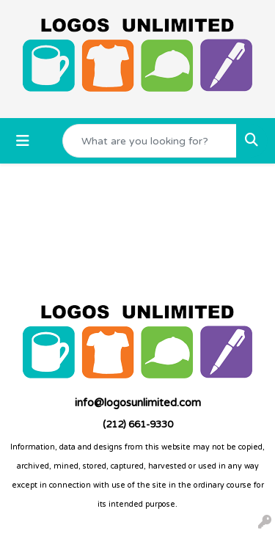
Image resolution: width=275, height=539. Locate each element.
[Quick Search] (149, 141)
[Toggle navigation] (22, 141)
